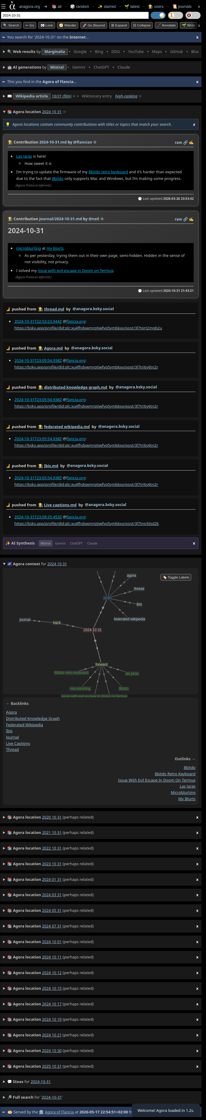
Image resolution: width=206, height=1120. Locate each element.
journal (12, 737)
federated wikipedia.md (67, 426)
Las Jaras (24, 156)
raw (178, 142)
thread (12, 749)
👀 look (46, 25)
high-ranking (126, 96)
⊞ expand (119, 25)
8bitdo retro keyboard (108, 171)
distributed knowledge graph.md (75, 387)
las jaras (187, 786)
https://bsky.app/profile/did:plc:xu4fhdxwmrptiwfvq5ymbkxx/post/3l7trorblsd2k (86, 523)
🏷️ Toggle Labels (176, 577)
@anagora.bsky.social (93, 308)
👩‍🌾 (10, 142)
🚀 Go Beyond (94, 25)
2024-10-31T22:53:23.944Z (38, 321)
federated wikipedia (24, 724)
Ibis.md (51, 465)
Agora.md (53, 348)
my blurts (55, 248)
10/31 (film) (61, 96)
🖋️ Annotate (166, 25)
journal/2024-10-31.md (60, 218)
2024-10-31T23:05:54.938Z (38, 360)
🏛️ (41, 1112)
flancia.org (76, 321)
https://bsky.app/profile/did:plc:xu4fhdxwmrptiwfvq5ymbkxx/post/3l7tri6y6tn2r (86, 366)
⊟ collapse (142, 25)
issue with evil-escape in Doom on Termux (76, 270)
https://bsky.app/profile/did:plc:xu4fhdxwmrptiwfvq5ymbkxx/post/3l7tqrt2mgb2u (88, 327)
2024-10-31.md (53, 142)
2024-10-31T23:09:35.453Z (38, 517)
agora (11, 712)
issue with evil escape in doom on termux (156, 780)
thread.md (54, 309)
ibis (9, 730)
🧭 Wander (67, 25)
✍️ (191, 142)
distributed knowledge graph (33, 718)
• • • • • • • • (102, 51)
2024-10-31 (41, 1081)
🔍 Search (11, 25)
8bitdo (58, 178)
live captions (18, 743)
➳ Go (29, 25)
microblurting (28, 248)
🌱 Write (188, 25)
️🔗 (185, 142)
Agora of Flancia (59, 1112)
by (100, 309)
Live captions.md (60, 505)
